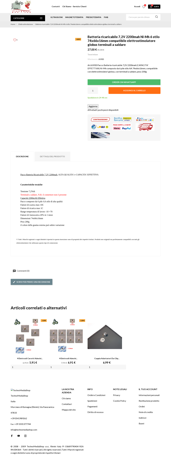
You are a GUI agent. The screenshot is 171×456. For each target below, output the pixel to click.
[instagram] (25, 440)
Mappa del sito (69, 409)
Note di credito (146, 411)
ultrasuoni (56, 17)
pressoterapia (93, 17)
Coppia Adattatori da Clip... (106, 358)
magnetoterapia (74, 17)
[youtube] (19, 440)
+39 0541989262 (19, 422)
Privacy (116, 394)
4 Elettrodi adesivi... (68, 358)
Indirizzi (142, 417)
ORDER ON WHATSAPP (124, 82)
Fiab (106, 17)
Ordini (142, 406)
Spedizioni (92, 400)
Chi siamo (66, 398)
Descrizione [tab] (22, 156)
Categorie (27, 18)
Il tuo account (148, 388)
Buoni (141, 423)
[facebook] (12, 440)
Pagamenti (92, 406)
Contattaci (67, 403)
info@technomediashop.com (24, 433)
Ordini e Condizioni (96, 394)
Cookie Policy (119, 400)
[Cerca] (143, 17)
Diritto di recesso (95, 411)
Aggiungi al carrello (134, 90)
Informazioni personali (149, 394)
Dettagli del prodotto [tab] (52, 156)
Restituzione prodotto (149, 400)
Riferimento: (93, 59)
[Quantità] (93, 90)
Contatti (56, 6)
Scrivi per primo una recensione (31, 282)
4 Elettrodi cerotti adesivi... (30, 358)
